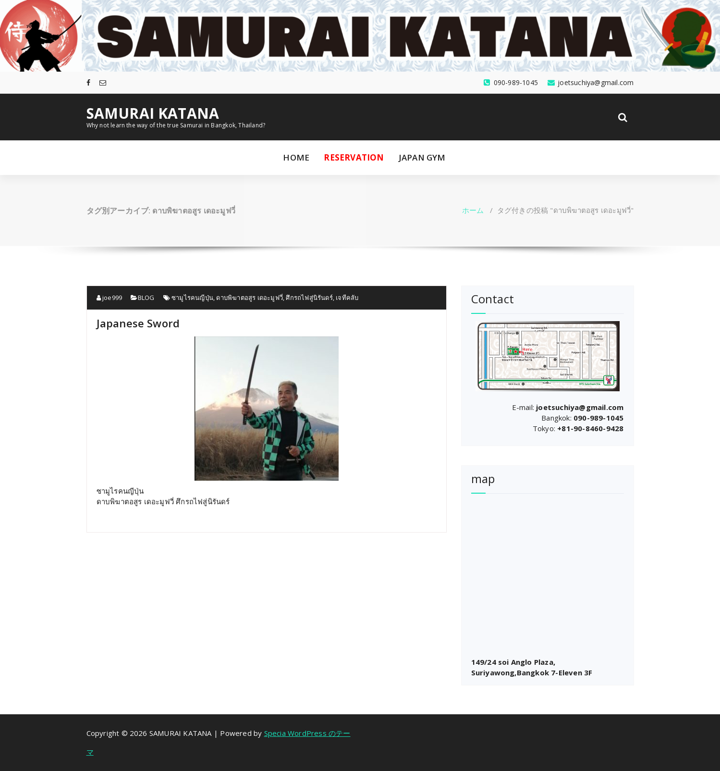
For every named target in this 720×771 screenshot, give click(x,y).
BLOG (146, 297)
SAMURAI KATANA (153, 113)
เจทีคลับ (347, 297)
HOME (296, 157)
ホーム (473, 210)
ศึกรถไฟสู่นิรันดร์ (309, 297)
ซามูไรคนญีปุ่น (192, 297)
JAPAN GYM (422, 157)
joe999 (109, 297)
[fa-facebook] (88, 82)
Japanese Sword (138, 323)
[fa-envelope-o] (102, 82)
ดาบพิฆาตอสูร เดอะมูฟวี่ (249, 297)
